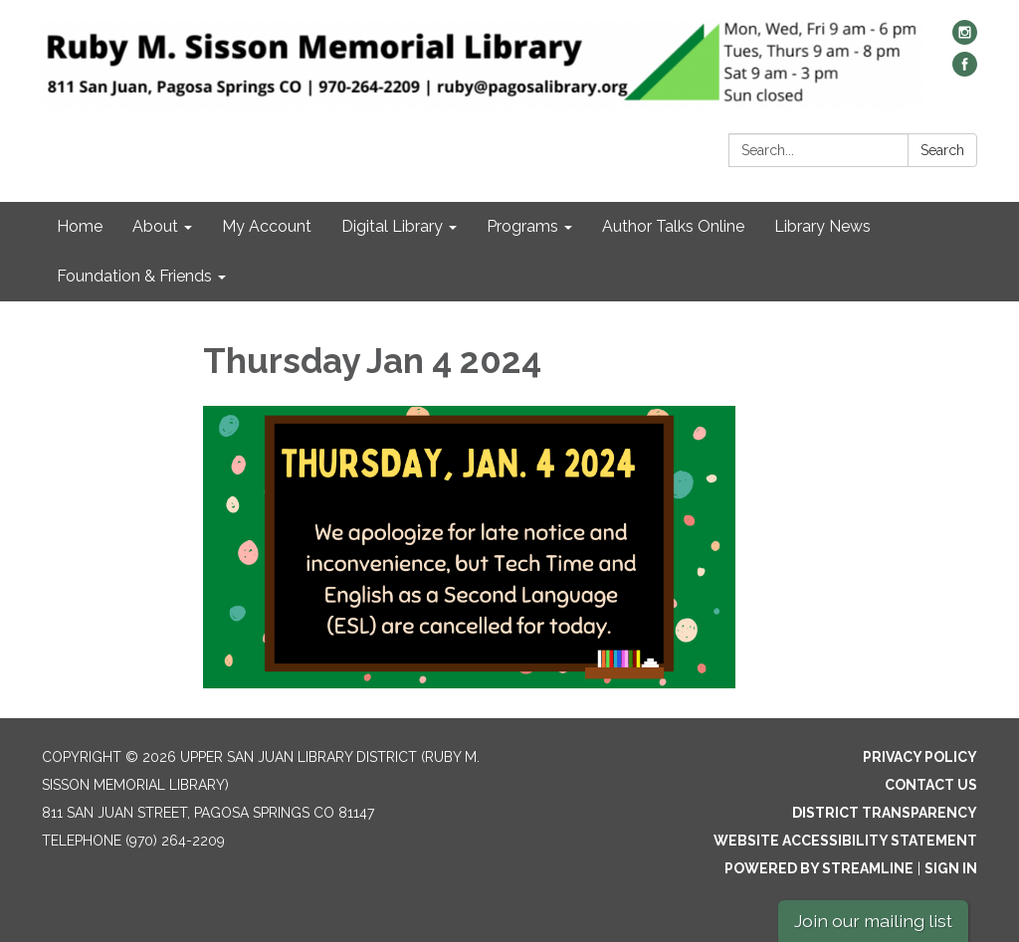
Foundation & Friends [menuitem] (134, 276)
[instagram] (964, 39)
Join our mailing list (873, 920)
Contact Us (931, 785)
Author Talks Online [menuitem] (673, 226)
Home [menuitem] (79, 226)
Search (942, 150)
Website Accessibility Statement (845, 840)
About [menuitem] (155, 226)
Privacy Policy (920, 757)
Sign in (950, 868)
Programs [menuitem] (522, 226)
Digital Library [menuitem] (392, 226)
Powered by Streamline (819, 868)
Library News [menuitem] (822, 226)
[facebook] (964, 71)
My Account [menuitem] (266, 226)
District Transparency (884, 813)
